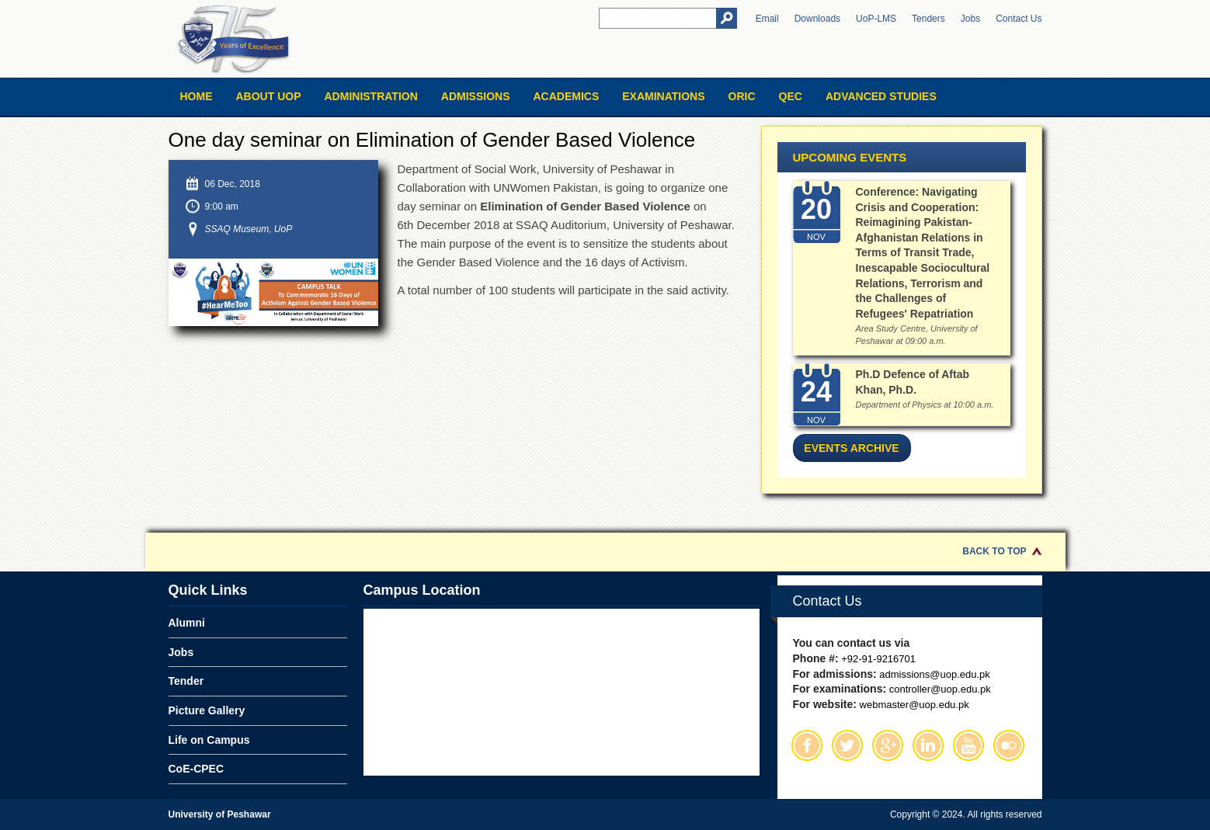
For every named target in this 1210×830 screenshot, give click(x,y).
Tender (186, 681)
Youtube (968, 745)
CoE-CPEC (196, 768)
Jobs (970, 18)
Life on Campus (209, 740)
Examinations (663, 96)
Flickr (1009, 745)
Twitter (847, 745)
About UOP (268, 96)
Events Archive (851, 448)
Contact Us (1018, 18)
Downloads (817, 18)
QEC (790, 96)
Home (196, 96)
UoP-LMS (876, 18)
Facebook (807, 745)
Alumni (187, 622)
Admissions (475, 96)
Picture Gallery (207, 710)
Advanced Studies (881, 96)
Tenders (928, 18)
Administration (371, 96)
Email (767, 18)
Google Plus (888, 745)
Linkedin (928, 745)
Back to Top (994, 551)
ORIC (742, 96)
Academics (566, 96)
